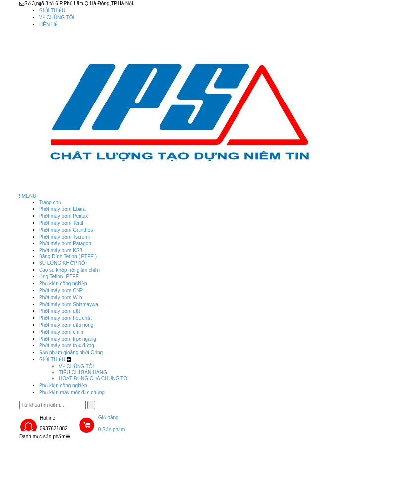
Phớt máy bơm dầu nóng (66, 325)
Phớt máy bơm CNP (61, 290)
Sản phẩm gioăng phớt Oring (71, 352)
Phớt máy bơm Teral (61, 223)
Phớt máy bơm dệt (59, 311)
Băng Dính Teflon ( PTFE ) (68, 256)
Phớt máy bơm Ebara (62, 209)
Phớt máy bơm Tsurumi (64, 237)
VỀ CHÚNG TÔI (56, 17)
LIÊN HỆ (48, 24)
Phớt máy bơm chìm (61, 332)
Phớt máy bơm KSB (60, 250)
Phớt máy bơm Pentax (63, 216)
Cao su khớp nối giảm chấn (69, 270)
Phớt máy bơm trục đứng (66, 345)
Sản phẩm (102, 449)
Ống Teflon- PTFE (59, 276)
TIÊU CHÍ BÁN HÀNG (83, 372)
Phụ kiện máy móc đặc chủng (72, 392)
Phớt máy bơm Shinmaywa (68, 304)
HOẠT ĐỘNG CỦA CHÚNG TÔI (94, 378)
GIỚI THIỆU (52, 10)
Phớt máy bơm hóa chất (65, 318)
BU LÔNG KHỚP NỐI (63, 263)
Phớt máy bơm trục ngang (67, 339)
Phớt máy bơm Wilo (60, 297)
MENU (27, 196)
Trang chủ (50, 202)
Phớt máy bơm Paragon (65, 243)
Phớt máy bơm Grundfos (66, 230)
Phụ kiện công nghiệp (63, 283)
